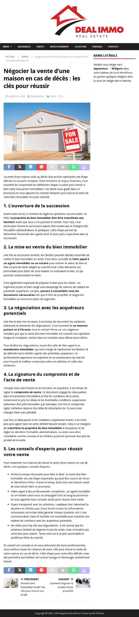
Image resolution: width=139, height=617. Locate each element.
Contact (113, 46)
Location (80, 46)
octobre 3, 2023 (17, 96)
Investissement (59, 46)
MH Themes (98, 613)
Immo (6, 46)
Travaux (97, 46)
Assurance (24, 46)
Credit (40, 46)
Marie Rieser (37, 96)
